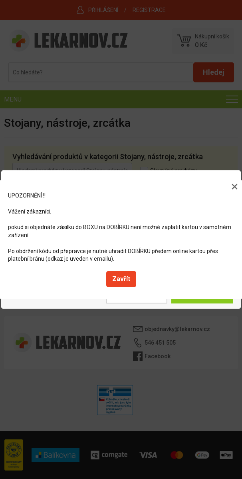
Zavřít (121, 279)
